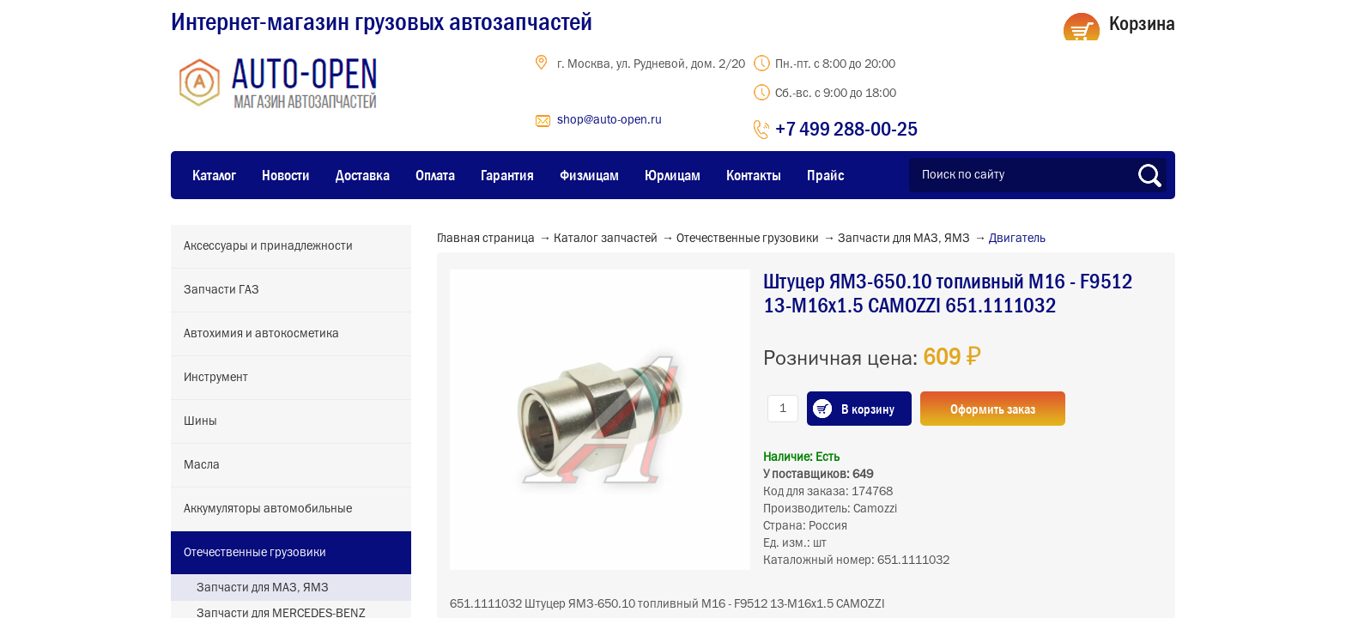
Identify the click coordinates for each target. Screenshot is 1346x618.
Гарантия (507, 175)
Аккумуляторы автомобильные (268, 509)
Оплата (435, 175)
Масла (202, 465)
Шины (200, 421)
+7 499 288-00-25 (846, 128)
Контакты (753, 175)
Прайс (825, 175)
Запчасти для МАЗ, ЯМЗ (263, 588)
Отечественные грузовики (255, 553)
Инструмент (216, 378)
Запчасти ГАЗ (221, 290)
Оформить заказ (992, 408)
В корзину (867, 408)
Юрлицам (672, 175)
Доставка (363, 175)
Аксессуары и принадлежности (268, 246)
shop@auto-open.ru (609, 120)
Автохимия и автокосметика (261, 334)
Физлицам (589, 175)
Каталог (214, 175)
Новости (286, 175)
